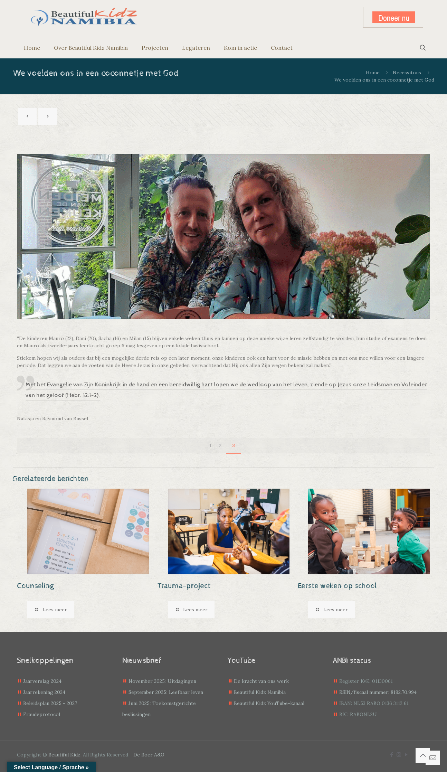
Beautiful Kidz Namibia (260, 692)
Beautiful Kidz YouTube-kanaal (269, 703)
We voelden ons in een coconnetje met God (384, 80)
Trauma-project (184, 586)
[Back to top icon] (423, 755)
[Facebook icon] (391, 754)
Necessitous (407, 72)
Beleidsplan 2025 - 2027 (50, 703)
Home (373, 72)
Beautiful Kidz (64, 755)
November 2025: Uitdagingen (162, 681)
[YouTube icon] (406, 754)
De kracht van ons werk (261, 681)
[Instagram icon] (398, 754)
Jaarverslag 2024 (42, 681)
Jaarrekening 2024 (44, 692)
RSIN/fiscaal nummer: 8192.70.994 (378, 692)
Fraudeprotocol (41, 714)
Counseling (35, 586)
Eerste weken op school (337, 586)
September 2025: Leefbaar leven (166, 692)
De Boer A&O (148, 755)
